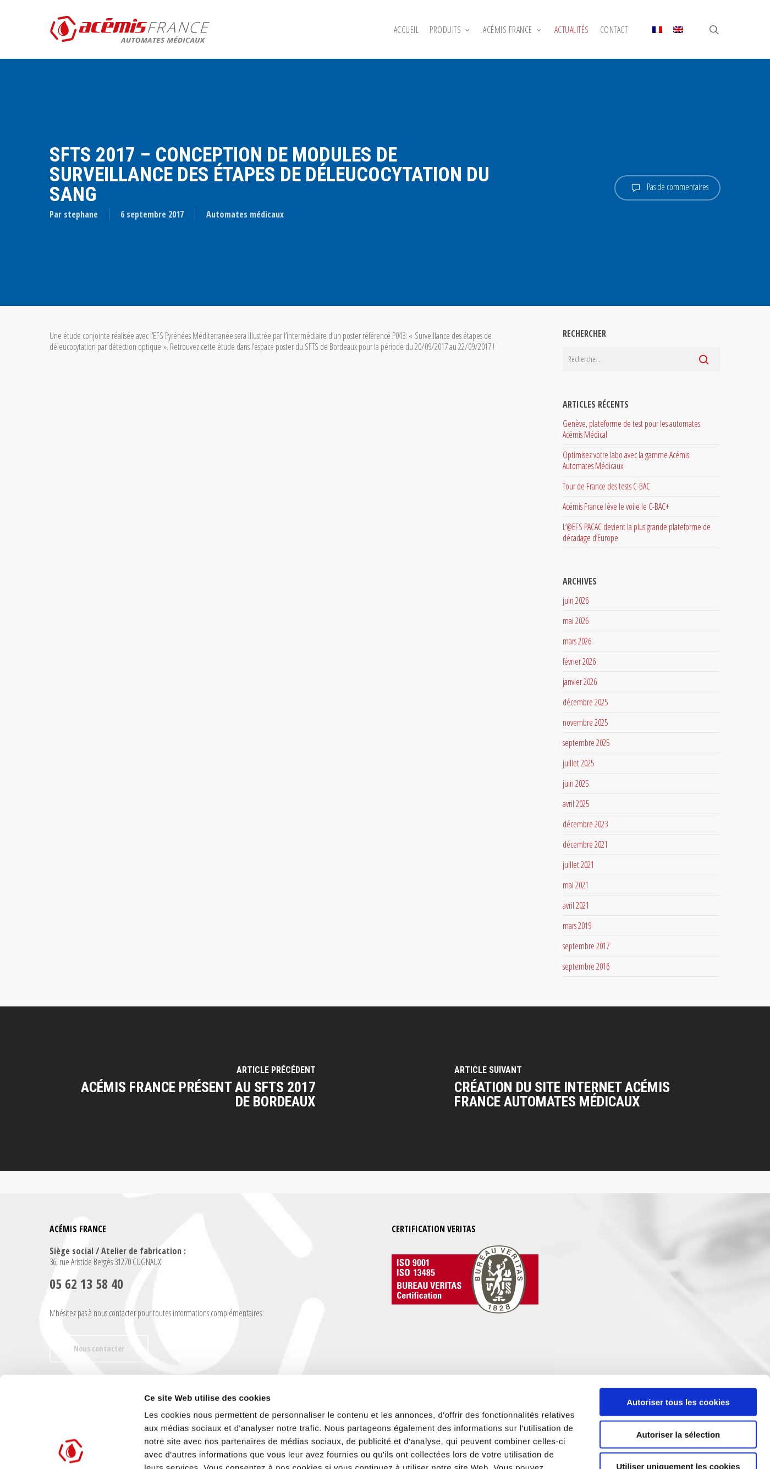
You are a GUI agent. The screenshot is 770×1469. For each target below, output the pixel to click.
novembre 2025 (585, 722)
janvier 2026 (580, 682)
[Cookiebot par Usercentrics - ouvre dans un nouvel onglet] (71, 1447)
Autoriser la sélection (678, 1343)
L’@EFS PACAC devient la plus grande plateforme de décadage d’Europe (637, 532)
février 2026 (579, 661)
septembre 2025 (586, 743)
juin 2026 (575, 600)
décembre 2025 (585, 702)
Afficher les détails (606, 1447)
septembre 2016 (586, 966)
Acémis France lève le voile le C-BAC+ (616, 506)
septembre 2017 (586, 946)
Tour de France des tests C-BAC (606, 486)
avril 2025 (576, 804)
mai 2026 (575, 621)
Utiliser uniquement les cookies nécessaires (678, 1380)
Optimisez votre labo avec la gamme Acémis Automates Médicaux (626, 460)
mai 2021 (575, 885)
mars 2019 (577, 926)
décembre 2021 (585, 844)
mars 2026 (577, 641)
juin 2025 (575, 783)
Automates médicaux (245, 214)
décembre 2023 (585, 824)
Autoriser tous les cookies (678, 1311)
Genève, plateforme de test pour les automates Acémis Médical (631, 429)
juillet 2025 (578, 763)
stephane (81, 214)
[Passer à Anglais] (678, 29)
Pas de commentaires (667, 188)
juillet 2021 (578, 865)
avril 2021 (576, 905)
